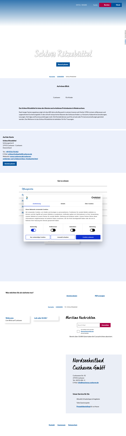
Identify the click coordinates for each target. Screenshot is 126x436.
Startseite (52, 76)
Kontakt (52, 425)
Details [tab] (63, 203)
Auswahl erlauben (63, 237)
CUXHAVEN (60, 76)
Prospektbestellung (83, 406)
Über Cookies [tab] (89, 203)
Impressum (61, 425)
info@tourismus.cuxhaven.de (88, 383)
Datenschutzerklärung (87, 331)
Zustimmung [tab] (37, 203)
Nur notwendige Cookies (38, 237)
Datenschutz (72, 425)
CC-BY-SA (125, 41)
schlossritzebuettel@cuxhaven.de (20, 154)
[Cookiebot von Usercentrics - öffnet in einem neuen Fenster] (92, 198)
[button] (63, 5)
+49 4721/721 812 (12, 152)
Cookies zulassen (88, 237)
